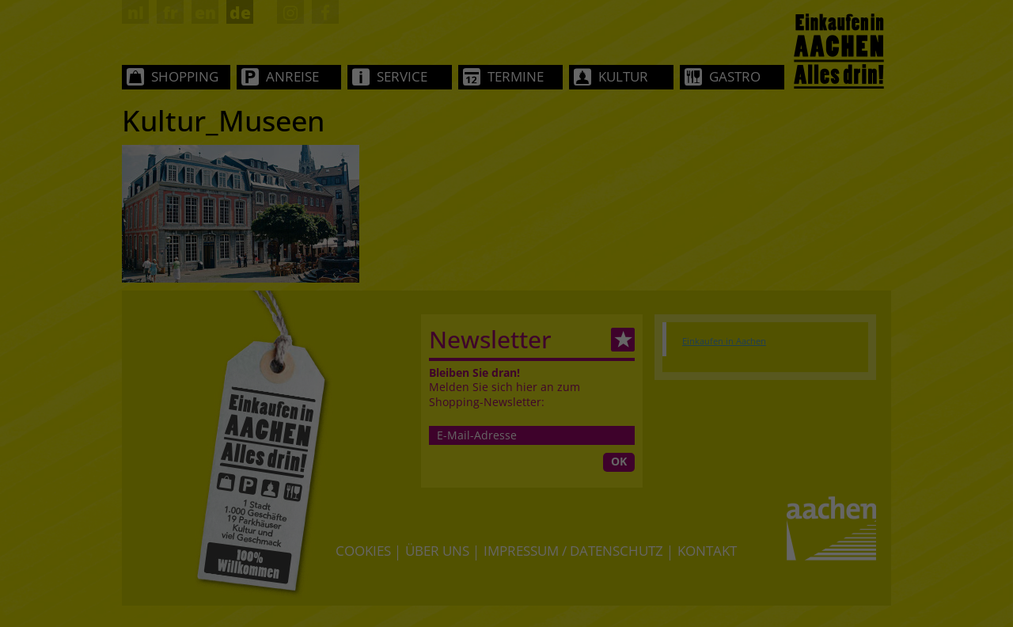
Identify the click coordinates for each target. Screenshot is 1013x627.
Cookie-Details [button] (426, 509)
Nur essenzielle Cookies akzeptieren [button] (506, 471)
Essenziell (358, 334)
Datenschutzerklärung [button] (514, 509)
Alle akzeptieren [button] (507, 389)
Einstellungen (535, 282)
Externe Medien (628, 334)
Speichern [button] (506, 436)
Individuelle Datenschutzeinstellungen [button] (506, 490)
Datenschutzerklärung (609, 266)
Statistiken (485, 334)
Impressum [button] (594, 509)
